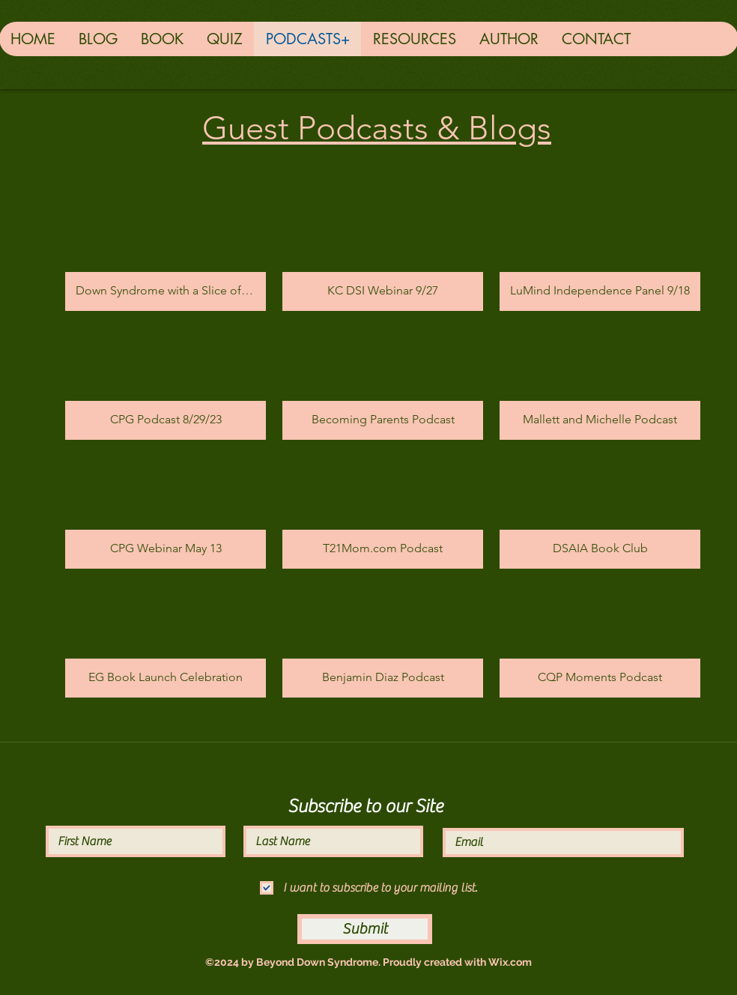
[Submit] (364, 929)
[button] (165, 255)
